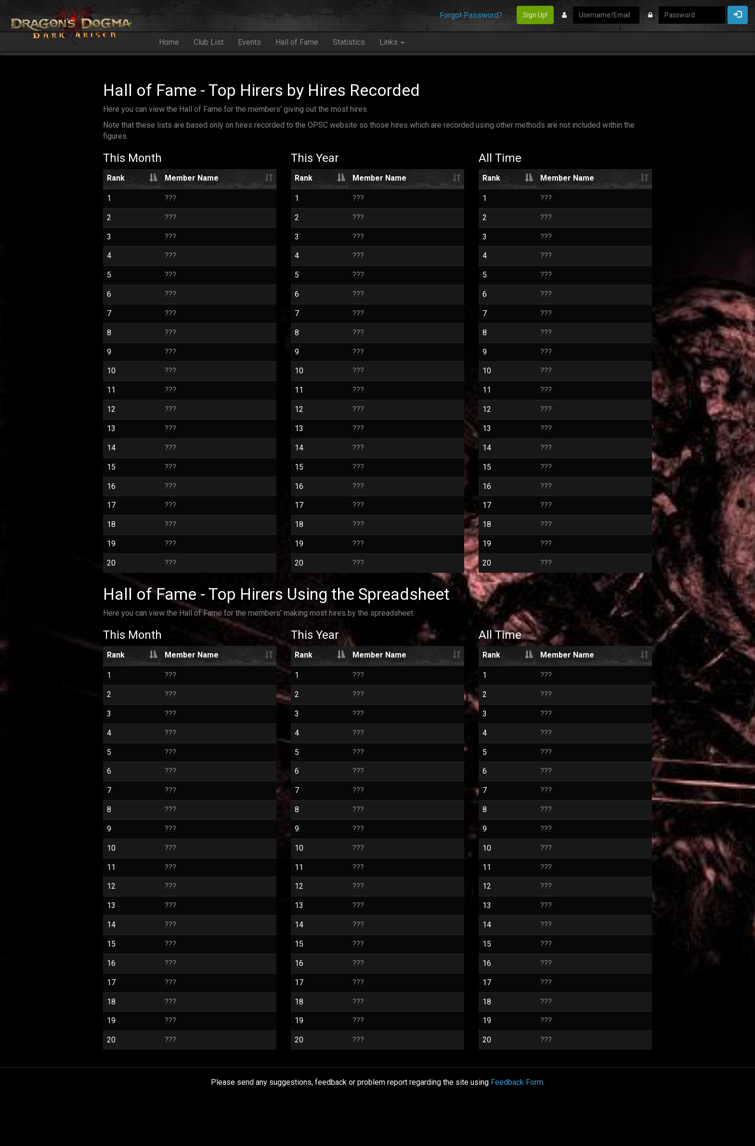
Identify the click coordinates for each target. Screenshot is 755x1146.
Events (249, 42)
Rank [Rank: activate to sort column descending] (116, 178)
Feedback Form (517, 1082)
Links (391, 42)
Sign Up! (535, 15)
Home (169, 42)
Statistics (349, 42)
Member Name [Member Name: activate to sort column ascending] (192, 178)
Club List (208, 42)
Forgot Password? (471, 15)
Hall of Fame (296, 42)
